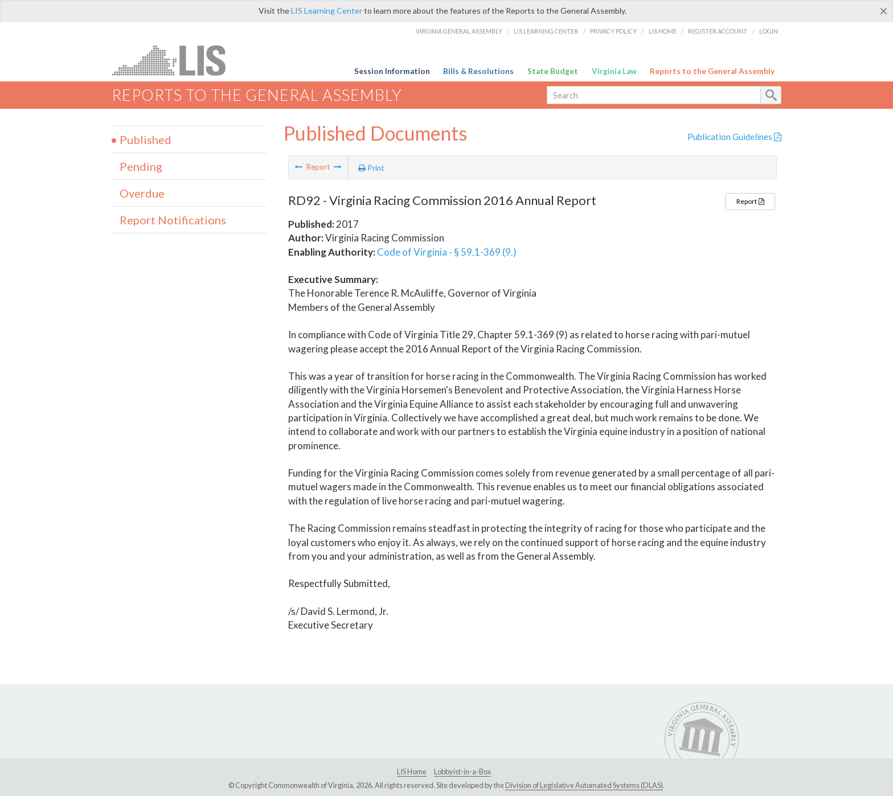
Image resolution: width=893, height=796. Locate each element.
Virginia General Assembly (459, 31)
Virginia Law (614, 71)
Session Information (392, 71)
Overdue (142, 193)
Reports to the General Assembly (712, 71)
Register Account (717, 31)
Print (371, 168)
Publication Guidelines (734, 137)
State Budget (552, 71)
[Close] (883, 10)
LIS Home (663, 31)
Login (768, 31)
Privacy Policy (613, 31)
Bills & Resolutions (478, 71)
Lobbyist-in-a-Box (462, 771)
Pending (141, 166)
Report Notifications (173, 220)
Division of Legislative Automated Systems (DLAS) (584, 785)
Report (750, 201)
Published (145, 139)
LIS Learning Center (326, 10)
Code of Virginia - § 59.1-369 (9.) (447, 252)
